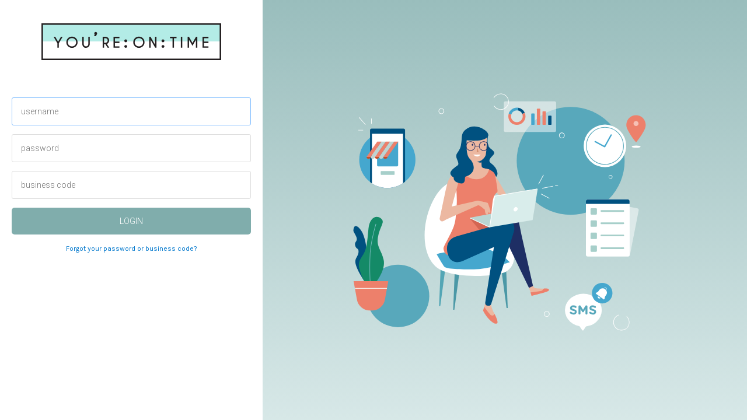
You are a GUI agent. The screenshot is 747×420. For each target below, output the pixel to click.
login (131, 221)
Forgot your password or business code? (131, 248)
